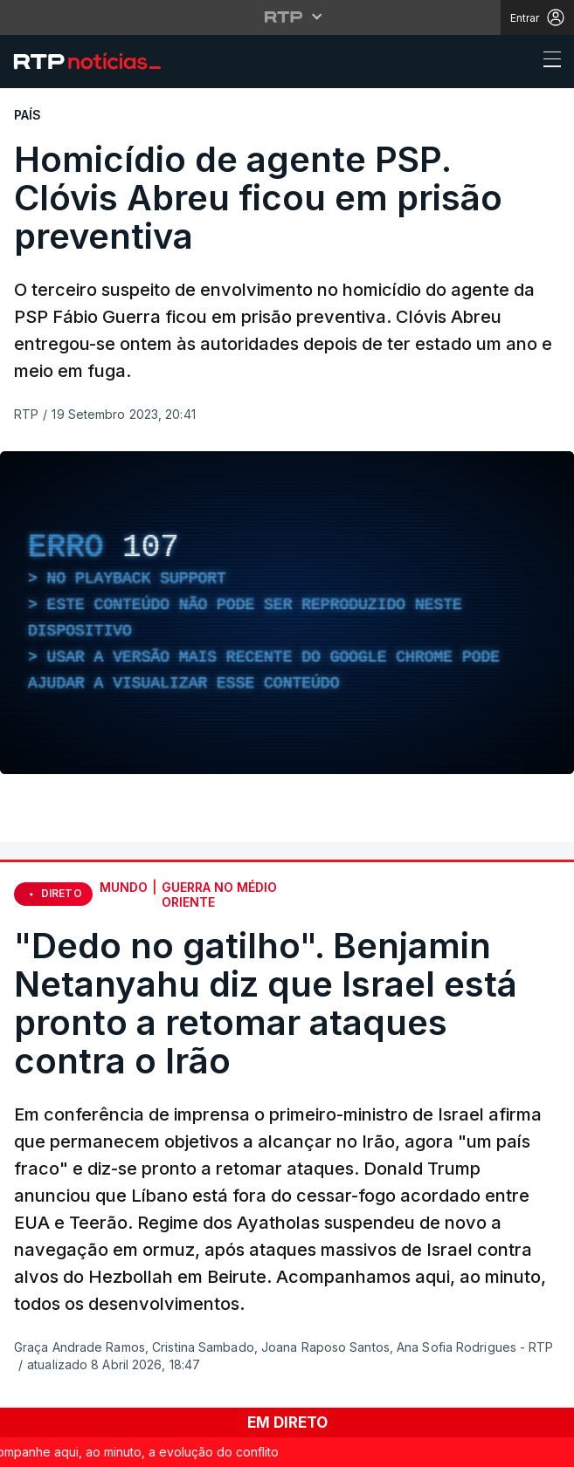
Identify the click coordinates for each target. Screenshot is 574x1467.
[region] (287, 612)
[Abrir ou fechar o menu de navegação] (547, 62)
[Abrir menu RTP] (287, 16)
